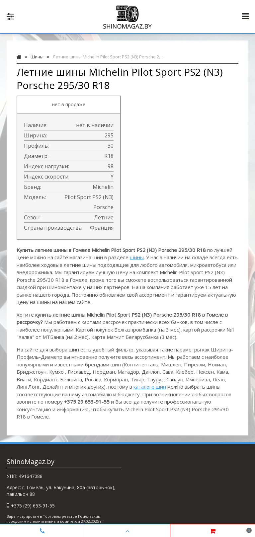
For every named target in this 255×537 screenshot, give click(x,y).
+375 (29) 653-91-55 (33, 505)
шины (137, 257)
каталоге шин (149, 386)
